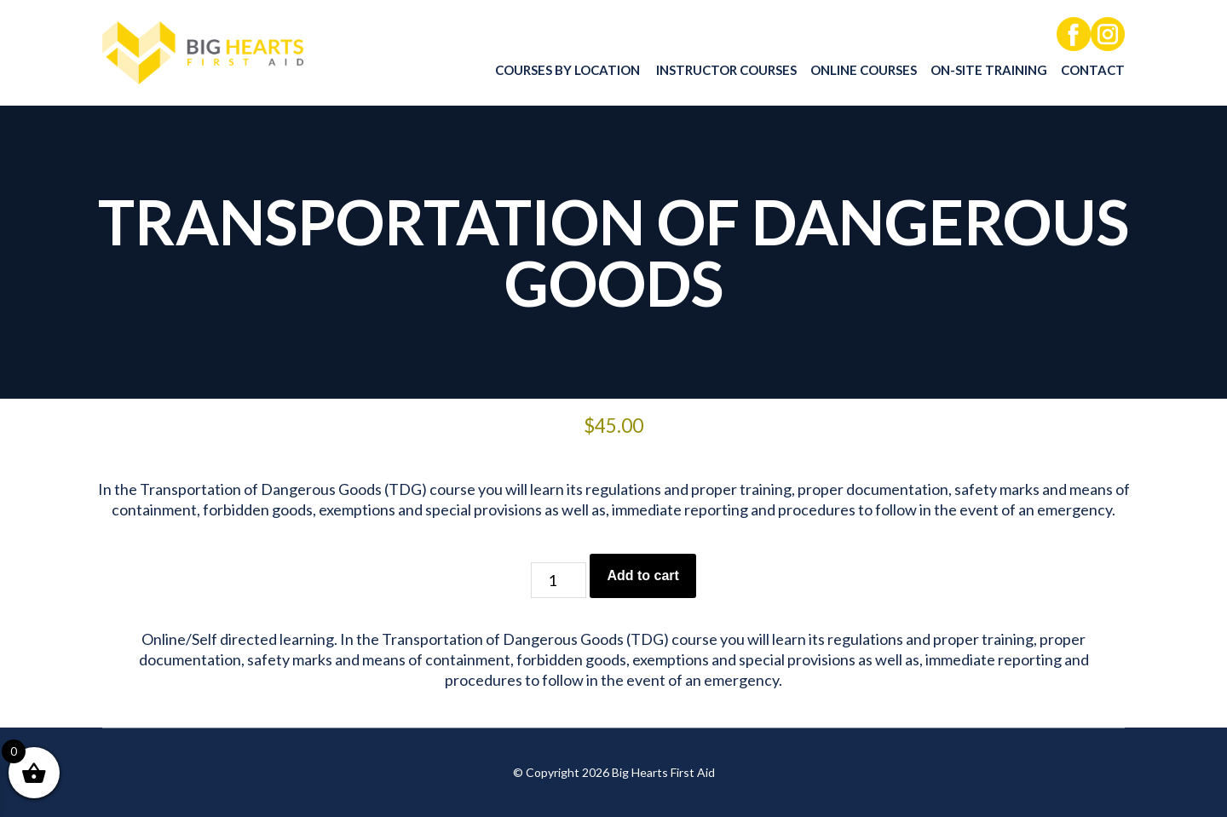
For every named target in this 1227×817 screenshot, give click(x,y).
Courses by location (567, 70)
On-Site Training (988, 70)
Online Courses (863, 70)
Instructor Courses (726, 70)
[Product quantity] (558, 580)
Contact (1093, 70)
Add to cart (642, 575)
